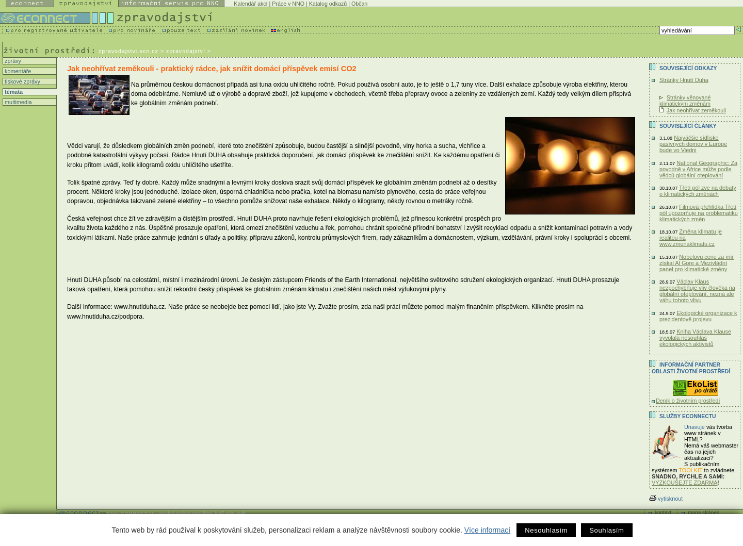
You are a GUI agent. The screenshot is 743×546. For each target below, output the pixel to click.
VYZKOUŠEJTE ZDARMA (685, 482)
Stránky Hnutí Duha (683, 80)
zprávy (12, 61)
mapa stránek (703, 513)
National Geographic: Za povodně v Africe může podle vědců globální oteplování (698, 169)
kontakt (663, 513)
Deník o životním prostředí (688, 401)
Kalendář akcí (250, 4)
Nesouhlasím (546, 530)
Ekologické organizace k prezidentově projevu (698, 316)
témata (13, 92)
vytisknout (666, 498)
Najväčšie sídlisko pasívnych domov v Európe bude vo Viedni (693, 144)
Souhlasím (606, 530)
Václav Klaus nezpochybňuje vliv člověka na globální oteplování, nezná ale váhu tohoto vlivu (697, 290)
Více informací (487, 530)
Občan (359, 4)
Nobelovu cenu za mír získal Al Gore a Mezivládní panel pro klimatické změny (696, 263)
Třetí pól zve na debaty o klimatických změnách (697, 191)
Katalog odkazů (328, 4)
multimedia (17, 102)
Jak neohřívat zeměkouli (696, 110)
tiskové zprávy (21, 81)
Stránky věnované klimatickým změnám (684, 100)
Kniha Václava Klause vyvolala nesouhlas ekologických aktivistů (695, 337)
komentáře (17, 71)
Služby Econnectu (687, 416)
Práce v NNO (288, 4)
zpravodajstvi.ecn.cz (128, 51)
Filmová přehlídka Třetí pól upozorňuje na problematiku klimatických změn (698, 213)
